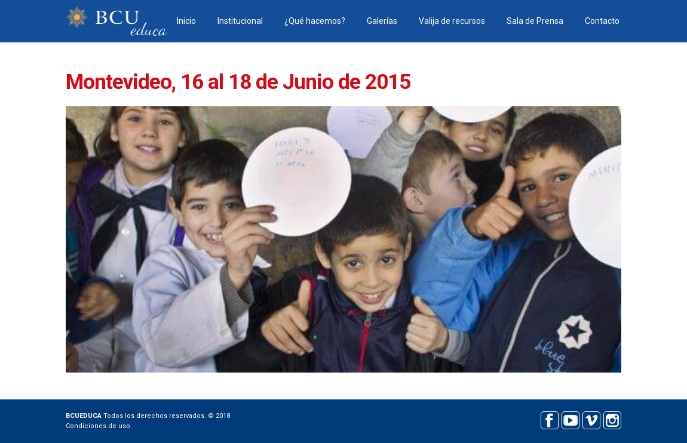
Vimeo (591, 418)
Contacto (602, 21)
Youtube (570, 418)
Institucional (240, 21)
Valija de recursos (452, 21)
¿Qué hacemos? (314, 21)
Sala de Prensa (535, 21)
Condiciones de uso (98, 426)
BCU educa (116, 21)
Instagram (612, 418)
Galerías (382, 21)
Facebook (549, 418)
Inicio (186, 21)
